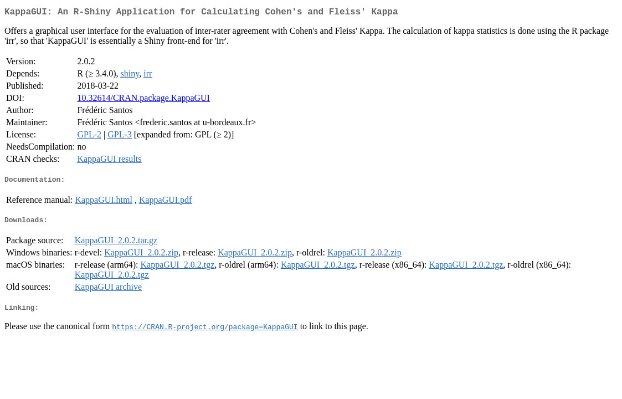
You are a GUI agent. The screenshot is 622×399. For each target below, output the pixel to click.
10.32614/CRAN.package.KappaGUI (143, 100)
